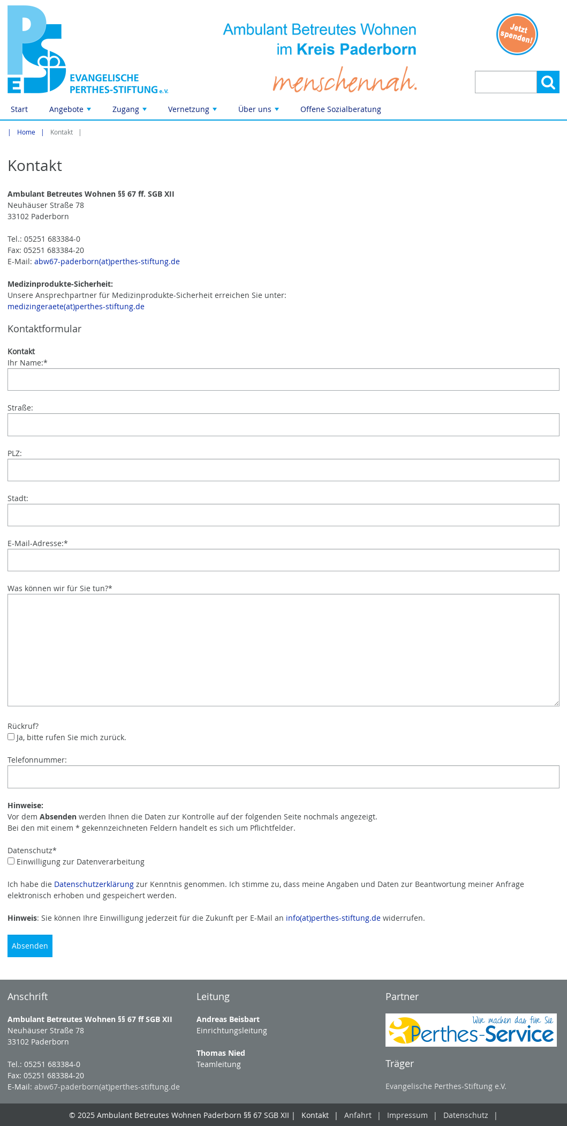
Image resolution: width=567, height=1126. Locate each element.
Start (19, 109)
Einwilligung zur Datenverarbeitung (76, 861)
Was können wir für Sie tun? (59, 588)
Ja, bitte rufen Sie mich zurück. (66, 737)
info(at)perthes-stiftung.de (333, 918)
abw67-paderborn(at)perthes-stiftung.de (107, 261)
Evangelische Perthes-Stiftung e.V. (445, 1086)
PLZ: (14, 453)
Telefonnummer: (37, 760)
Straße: (20, 407)
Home (26, 132)
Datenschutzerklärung (94, 884)
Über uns (259, 112)
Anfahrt (358, 1115)
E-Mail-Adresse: (37, 543)
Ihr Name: (27, 362)
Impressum (407, 1115)
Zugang (130, 112)
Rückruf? (23, 726)
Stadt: (17, 498)
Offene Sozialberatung (340, 109)
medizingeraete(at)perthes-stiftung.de (76, 306)
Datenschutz (32, 850)
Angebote (71, 112)
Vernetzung (193, 112)
